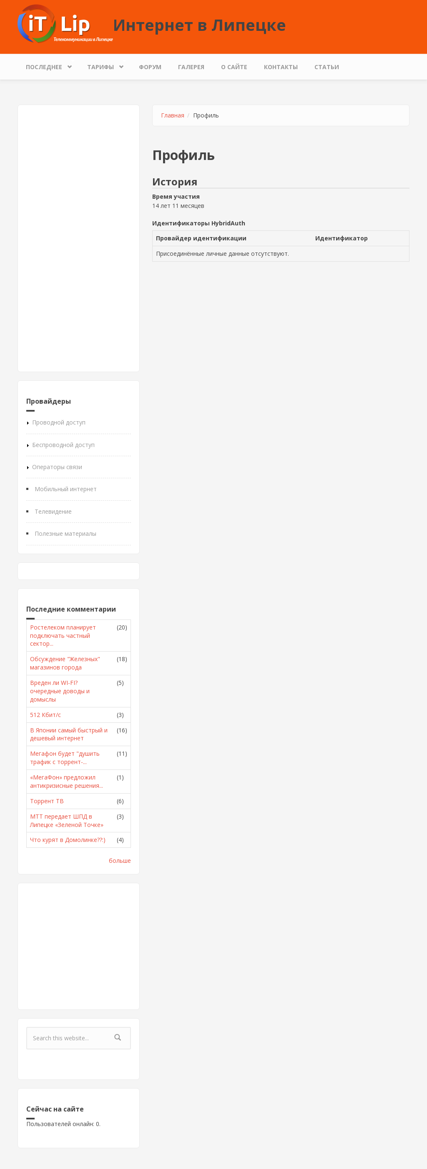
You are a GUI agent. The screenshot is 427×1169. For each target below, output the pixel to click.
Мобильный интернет (66, 489)
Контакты (281, 67)
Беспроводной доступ (63, 445)
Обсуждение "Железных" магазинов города (65, 663)
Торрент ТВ (47, 801)
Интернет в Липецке (199, 24)
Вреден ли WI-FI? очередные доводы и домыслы (60, 691)
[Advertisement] (78, 238)
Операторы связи (57, 467)
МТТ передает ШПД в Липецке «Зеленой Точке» (66, 820)
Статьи (326, 67)
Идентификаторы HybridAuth (198, 223)
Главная (172, 115)
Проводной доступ (58, 422)
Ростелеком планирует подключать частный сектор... (63, 635)
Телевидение (53, 511)
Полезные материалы (65, 533)
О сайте (234, 67)
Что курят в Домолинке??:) (67, 840)
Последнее (46, 65)
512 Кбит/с (45, 715)
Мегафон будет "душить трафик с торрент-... (65, 757)
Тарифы (102, 65)
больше (120, 860)
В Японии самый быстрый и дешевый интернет (69, 734)
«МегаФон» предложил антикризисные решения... (66, 781)
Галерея (191, 67)
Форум (150, 67)
